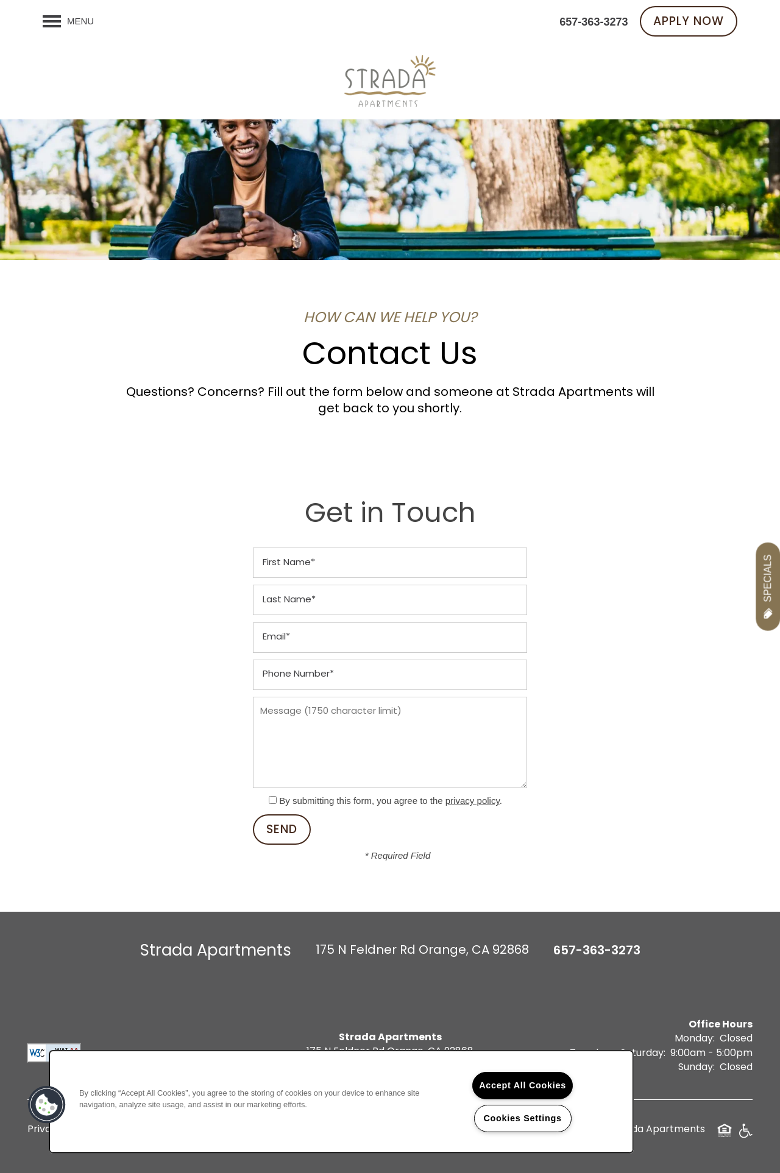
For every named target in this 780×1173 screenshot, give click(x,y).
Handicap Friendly (745, 1135)
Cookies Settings (522, 1118)
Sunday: (696, 1068)
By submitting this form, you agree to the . (390, 800)
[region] (341, 1102)
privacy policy (472, 800)
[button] (688, 21)
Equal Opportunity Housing (724, 1135)
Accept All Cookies (522, 1085)
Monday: (695, 1039)
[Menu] (68, 21)
